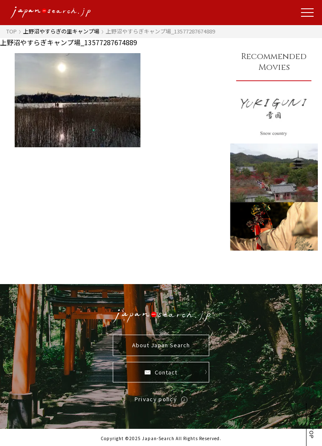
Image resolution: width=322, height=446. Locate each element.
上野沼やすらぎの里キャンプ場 (61, 31)
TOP (11, 31)
